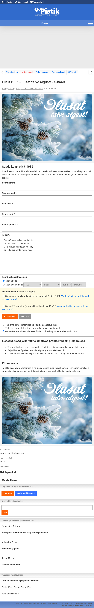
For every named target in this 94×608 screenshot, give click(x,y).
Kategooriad (27, 72)
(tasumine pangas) (18, 291)
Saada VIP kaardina (14, 306)
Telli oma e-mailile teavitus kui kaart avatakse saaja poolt (31, 328)
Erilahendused (42, 72)
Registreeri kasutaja (26, 493)
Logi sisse (8, 493)
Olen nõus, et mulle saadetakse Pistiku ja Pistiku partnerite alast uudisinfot (40, 331)
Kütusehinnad (21, 2)
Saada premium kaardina (16, 296)
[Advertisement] (47, 47)
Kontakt (81, 606)
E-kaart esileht (12, 72)
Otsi (5, 512)
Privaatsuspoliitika (71, 606)
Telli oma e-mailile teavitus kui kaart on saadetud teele (30, 325)
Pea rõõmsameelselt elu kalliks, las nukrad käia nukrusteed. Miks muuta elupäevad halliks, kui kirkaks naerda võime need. (47, 255)
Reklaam (89, 606)
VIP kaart (72, 72)
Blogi (62, 606)
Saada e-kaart (10, 316)
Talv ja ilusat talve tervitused (29, 88)
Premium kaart (58, 72)
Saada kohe (10, 281)
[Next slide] (91, 72)
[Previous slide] (2, 72)
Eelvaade (25, 316)
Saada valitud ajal (13, 284)
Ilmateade (6, 2)
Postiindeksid (36, 2)
